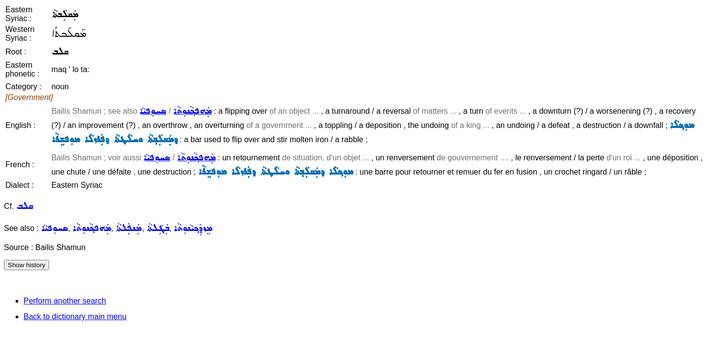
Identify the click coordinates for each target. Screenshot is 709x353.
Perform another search (65, 301)
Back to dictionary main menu (75, 316)
